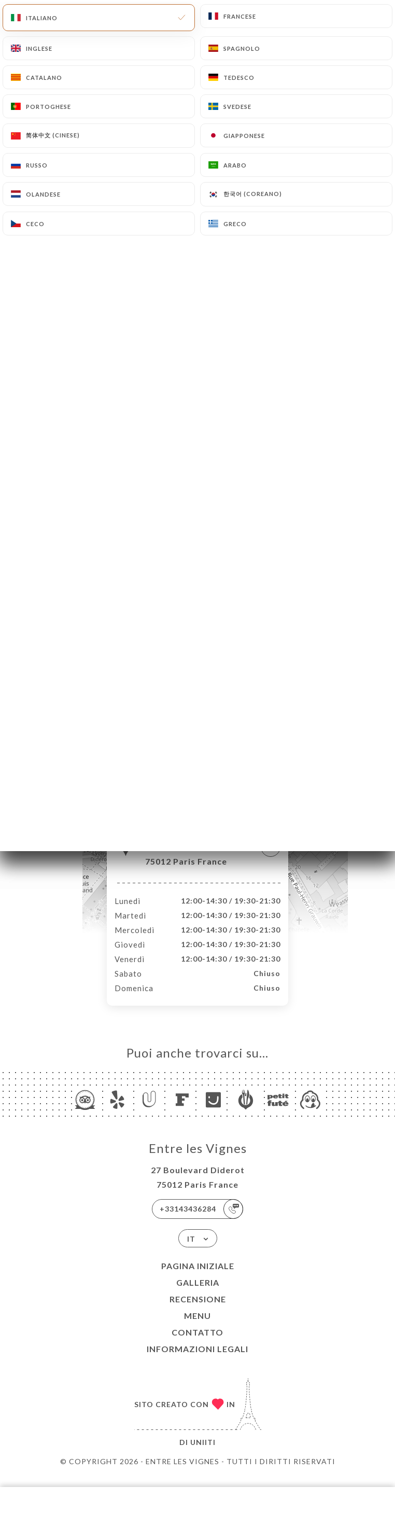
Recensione (198, 1310)
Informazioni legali (197, 1360)
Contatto (197, 1343)
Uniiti (203, 1453)
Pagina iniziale (197, 1277)
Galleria (197, 1293)
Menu (197, 1326)
